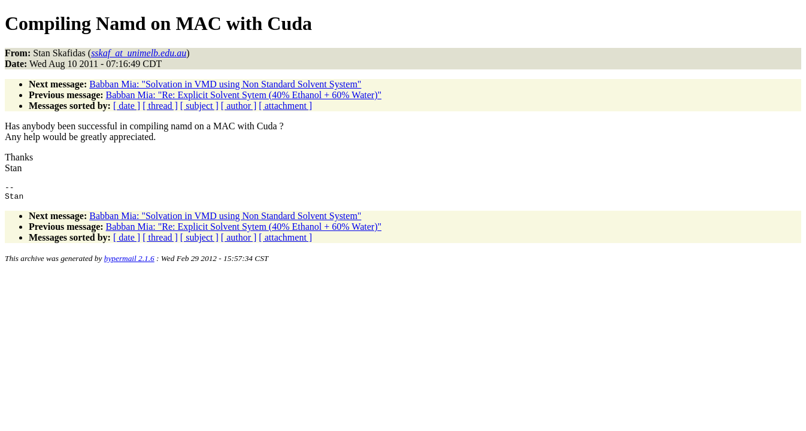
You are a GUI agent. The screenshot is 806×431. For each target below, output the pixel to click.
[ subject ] (199, 106)
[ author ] (239, 106)
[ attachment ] (285, 106)
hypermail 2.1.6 (129, 261)
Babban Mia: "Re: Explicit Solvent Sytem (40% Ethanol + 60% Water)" (243, 95)
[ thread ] (160, 106)
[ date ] (126, 106)
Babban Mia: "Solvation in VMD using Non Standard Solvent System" (225, 84)
